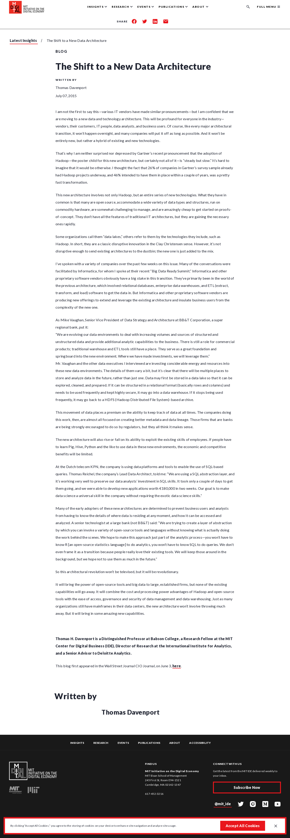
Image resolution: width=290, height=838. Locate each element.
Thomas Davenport (71, 87)
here (176, 666)
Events (123, 742)
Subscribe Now (247, 787)
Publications (149, 742)
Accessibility (200, 742)
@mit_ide (223, 804)
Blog (61, 51)
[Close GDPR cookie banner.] (276, 826)
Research (101, 742)
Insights (77, 742)
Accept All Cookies (243, 826)
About (174, 742)
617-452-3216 (154, 793)
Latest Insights (23, 40)
